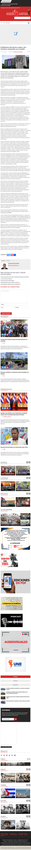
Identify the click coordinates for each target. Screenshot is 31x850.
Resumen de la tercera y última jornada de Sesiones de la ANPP (17, 697)
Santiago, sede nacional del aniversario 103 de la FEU (25, 522)
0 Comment (3, 260)
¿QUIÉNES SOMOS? (4, 833)
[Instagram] (7, 755)
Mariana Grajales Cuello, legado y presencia (10, 282)
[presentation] (10, 312)
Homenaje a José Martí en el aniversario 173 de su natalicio (9, 522)
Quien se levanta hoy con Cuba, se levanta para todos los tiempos (15, 276)
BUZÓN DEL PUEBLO (23, 833)
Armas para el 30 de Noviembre (7, 280)
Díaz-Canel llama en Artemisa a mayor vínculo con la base (18, 700)
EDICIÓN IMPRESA (4, 834)
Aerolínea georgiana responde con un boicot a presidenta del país (17, 689)
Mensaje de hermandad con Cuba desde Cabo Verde (14, 447)
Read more (3, 524)
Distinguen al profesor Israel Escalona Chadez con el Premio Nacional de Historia (17, 692)
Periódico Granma (7, 416)
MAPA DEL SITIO (13, 833)
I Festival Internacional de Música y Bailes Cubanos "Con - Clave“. (8, 488)
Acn (4, 342)
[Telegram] (12, 755)
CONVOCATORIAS (13, 834)
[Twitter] (4, 755)
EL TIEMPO (21, 834)
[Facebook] (1, 755)
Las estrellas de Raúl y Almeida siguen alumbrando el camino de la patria (22, 811)
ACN (4, 449)
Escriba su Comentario (14, 296)
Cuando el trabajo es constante (8, 473)
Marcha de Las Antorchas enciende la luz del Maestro (25, 516)
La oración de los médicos (6, 278)
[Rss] (1, 23)
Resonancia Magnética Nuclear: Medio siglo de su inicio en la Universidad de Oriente (8, 779)
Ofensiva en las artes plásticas (22, 489)
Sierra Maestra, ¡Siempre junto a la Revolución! (11, 284)
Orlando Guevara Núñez (18, 51)
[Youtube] (8, 23)
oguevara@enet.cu (15, 265)
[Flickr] (15, 755)
